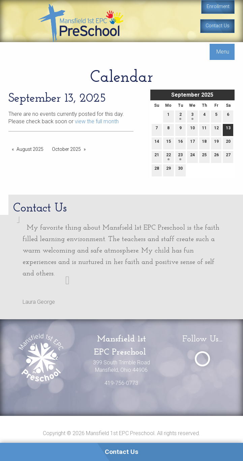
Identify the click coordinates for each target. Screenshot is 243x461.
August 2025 (30, 149)
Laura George (39, 302)
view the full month (97, 121)
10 (192, 129)
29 (168, 170)
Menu (222, 51)
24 (192, 156)
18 (204, 143)
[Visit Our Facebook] (202, 359)
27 (228, 156)
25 (204, 156)
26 (216, 156)
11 (204, 129)
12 (216, 129)
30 (180, 170)
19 (216, 143)
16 (180, 143)
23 (180, 156)
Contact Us (218, 26)
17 (192, 143)
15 (168, 143)
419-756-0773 (121, 383)
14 (156, 143)
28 (156, 170)
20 (228, 143)
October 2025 (66, 149)
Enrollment (218, 6)
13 (228, 129)
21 (156, 156)
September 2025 (192, 95)
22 (168, 156)
